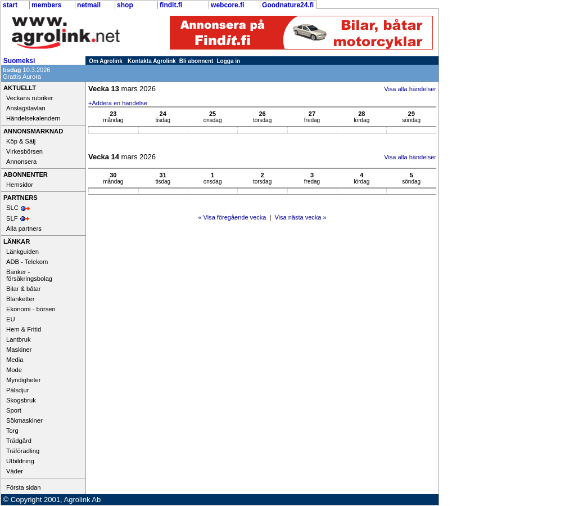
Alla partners (24, 228)
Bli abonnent (196, 61)
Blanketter (20, 298)
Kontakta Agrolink (152, 61)
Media (14, 359)
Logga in (229, 61)
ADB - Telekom (27, 261)
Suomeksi (19, 61)
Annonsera (21, 161)
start (10, 5)
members (46, 5)
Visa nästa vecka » (300, 217)
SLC (12, 207)
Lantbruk (18, 339)
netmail (89, 5)
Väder (14, 471)
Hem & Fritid (23, 329)
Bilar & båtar (23, 288)
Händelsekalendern (33, 118)
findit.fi (171, 5)
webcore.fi (227, 5)
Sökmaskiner (24, 420)
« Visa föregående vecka (232, 217)
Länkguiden (22, 251)
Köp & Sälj (20, 141)
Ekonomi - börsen (31, 309)
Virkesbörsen (24, 151)
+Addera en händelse (117, 103)
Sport (13, 410)
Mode (14, 369)
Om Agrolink (106, 61)
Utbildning (20, 461)
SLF (12, 218)
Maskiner (18, 349)
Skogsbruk (21, 400)
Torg (12, 430)
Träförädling (22, 450)
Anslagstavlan (26, 108)
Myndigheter (23, 380)
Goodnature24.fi (288, 5)
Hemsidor (19, 184)
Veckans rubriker (29, 98)
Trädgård (18, 440)
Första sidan (23, 487)
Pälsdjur (17, 390)
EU (10, 319)
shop (125, 5)
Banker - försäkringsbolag (29, 275)
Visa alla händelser (410, 89)
